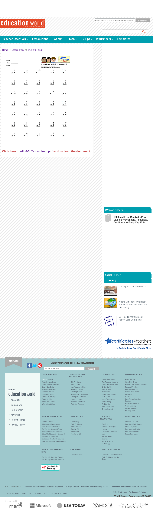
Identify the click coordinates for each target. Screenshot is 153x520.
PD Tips (85, 39)
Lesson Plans (40, 39)
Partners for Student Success (136, 384)
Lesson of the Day (48, 397)
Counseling (75, 422)
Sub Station (75, 431)
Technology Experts (109, 394)
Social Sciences (107, 441)
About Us (15, 400)
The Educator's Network (138, 492)
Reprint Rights (18, 419)
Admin (58, 39)
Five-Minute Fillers (49, 389)
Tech (72, 39)
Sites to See (106, 389)
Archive (50, 379)
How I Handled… (131, 379)
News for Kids (47, 399)
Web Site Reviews (77, 404)
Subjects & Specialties (50, 436)
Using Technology (108, 399)
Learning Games (48, 394)
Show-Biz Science (48, 402)
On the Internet (107, 409)
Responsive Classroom (79, 394)
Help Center (17, 410)
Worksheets (103, 39)
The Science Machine (110, 384)
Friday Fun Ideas (131, 434)
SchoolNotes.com (120, 492)
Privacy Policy (18, 424)
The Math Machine (108, 379)
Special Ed (75, 429)
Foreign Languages (109, 426)
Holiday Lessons (48, 392)
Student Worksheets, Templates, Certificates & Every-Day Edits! (131, 220)
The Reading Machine (110, 382)
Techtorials (106, 404)
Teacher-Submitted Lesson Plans (54, 441)
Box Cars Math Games (50, 384)
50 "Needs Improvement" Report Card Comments (131, 318)
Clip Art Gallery (76, 382)
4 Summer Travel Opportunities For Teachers (129, 486)
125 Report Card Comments (132, 286)
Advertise (15, 415)
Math (103, 434)
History (104, 429)
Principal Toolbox (131, 389)
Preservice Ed (76, 426)
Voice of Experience (78, 402)
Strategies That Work (78, 397)
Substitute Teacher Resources (53, 439)
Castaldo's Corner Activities (112, 455)
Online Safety (107, 387)
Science (105, 439)
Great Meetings (130, 406)
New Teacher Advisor (78, 387)
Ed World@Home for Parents (52, 457)
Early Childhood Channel (51, 426)
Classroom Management (51, 424)
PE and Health (107, 436)
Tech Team (106, 397)
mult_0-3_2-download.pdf (35, 151)
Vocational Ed (76, 434)
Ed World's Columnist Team (52, 429)
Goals (127, 397)
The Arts (105, 424)
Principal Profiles (131, 387)
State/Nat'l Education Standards (53, 434)
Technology (106, 444)
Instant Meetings (131, 408)
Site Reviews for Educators (52, 431)
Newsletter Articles (49, 382)
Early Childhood (76, 424)
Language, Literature (109, 431)
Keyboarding (106, 402)
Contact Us (16, 405)
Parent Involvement (132, 392)
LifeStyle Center (76, 455)
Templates (123, 39)
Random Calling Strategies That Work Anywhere (44, 486)
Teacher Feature (77, 399)
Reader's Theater (77, 389)
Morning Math (130, 411)
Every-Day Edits (48, 387)
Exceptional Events (132, 403)
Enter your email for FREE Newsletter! (72, 363)
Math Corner (75, 384)
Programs (128, 394)
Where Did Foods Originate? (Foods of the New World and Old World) (133, 304)
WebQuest (106, 392)
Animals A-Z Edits (131, 422)
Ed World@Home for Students (53, 459)
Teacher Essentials (14, 39)
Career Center (47, 422)
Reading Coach (76, 392)
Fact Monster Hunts (132, 429)
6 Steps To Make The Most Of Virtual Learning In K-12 (87, 486)
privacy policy (130, 24)
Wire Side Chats (108, 407)
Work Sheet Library (49, 404)
